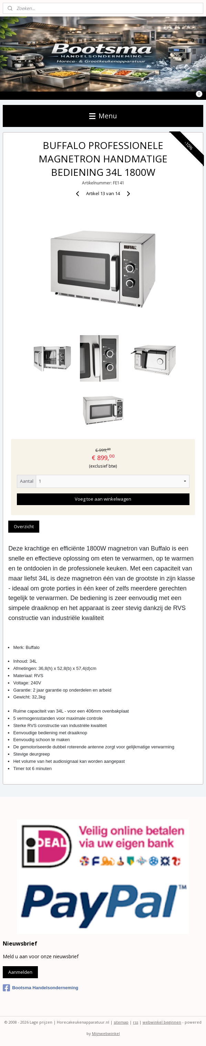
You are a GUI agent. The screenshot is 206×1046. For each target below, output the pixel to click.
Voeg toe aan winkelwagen (103, 499)
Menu (103, 115)
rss (135, 1022)
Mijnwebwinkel (106, 1033)
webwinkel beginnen (162, 1022)
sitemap (121, 1022)
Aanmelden (20, 972)
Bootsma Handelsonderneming (40, 988)
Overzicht (24, 526)
